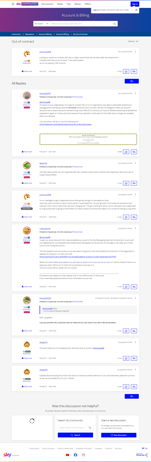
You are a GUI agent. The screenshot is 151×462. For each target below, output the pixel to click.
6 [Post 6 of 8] (43, 331)
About (78, 4)
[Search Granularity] (41, 23)
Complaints (98, 448)
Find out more (77, 97)
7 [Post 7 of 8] (43, 358)
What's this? (27, 63)
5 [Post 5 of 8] (43, 286)
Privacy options (34, 448)
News (60, 4)
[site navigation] (13, 4)
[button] (135, 51)
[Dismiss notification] (136, 10)
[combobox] (80, 23)
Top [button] (145, 448)
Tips (69, 4)
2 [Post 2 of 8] (43, 152)
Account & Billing (75, 15)
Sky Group (118, 448)
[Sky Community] (27, 4)
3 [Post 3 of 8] (43, 183)
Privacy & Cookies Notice (65, 448)
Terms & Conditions (48, 448)
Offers (88, 4)
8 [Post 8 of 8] (43, 386)
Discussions (47, 4)
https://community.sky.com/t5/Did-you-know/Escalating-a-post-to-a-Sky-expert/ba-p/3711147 (78, 257)
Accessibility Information (84, 448)
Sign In (135, 4)
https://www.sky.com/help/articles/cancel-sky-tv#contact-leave (65, 124)
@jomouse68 (45, 102)
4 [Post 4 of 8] (43, 217)
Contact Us (108, 448)
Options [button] (131, 41)
